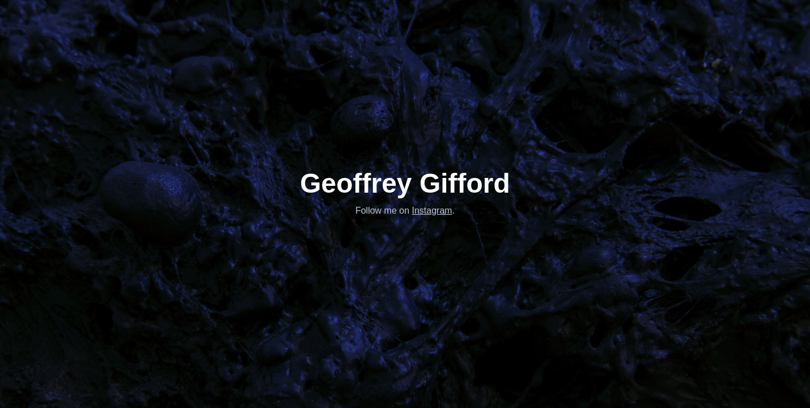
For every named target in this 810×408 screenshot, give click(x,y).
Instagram (432, 210)
